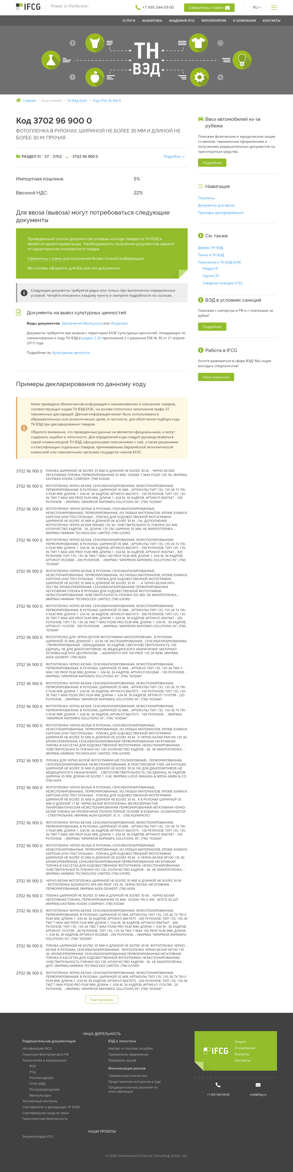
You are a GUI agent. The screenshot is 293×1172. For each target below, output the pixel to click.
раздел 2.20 (91, 338)
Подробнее (212, 162)
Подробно (172, 156)
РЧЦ (32, 1072)
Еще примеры (102, 999)
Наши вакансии (216, 377)
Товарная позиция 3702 (223, 283)
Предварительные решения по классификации (133, 1090)
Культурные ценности (71, 352)
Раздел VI (210, 268)
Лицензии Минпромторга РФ (45, 1054)
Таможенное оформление (128, 1054)
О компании (245, 1048)
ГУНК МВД (37, 1084)
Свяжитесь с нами (209, 7)
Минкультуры (40, 1095)
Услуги (240, 1041)
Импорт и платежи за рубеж (130, 1049)
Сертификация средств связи (45, 1113)
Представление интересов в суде (134, 1082)
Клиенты (242, 1054)
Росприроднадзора (44, 1089)
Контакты (243, 1060)
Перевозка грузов (122, 1060)
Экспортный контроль (39, 1101)
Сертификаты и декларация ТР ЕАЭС (51, 1107)
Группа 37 (211, 275)
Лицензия (119, 323)
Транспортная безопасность (45, 1119)
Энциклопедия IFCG (37, 1137)
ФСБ (32, 1066)
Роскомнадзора (41, 1078)
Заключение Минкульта (82, 323)
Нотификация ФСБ (37, 1049)
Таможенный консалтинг (128, 1076)
